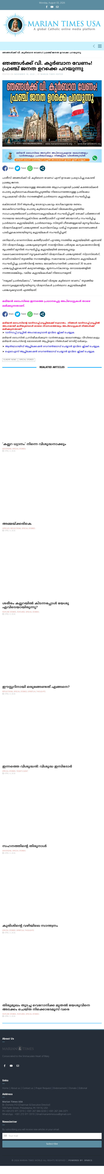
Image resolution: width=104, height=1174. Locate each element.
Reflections (15, 537)
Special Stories (27, 57)
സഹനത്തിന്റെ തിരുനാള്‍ (24, 854)
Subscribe (52, 1152)
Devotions (7, 457)
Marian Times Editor (52, 82)
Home (5, 1096)
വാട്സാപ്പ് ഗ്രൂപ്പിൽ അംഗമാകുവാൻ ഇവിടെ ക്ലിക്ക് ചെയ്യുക (39, 340)
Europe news (10, 368)
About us (15, 1096)
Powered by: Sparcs (80, 1169)
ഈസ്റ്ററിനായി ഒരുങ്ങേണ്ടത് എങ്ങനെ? (36, 695)
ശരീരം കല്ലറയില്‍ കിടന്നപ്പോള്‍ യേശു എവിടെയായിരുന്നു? (35, 614)
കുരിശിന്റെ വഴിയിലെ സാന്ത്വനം (30, 934)
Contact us (27, 1096)
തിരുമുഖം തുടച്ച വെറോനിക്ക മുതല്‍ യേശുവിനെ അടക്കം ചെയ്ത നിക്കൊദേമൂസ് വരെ (46, 1016)
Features (21, 620)
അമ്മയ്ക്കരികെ (17, 532)
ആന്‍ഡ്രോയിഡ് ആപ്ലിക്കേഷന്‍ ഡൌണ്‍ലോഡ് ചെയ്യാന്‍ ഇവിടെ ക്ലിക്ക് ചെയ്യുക (52, 354)
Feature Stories (9, 620)
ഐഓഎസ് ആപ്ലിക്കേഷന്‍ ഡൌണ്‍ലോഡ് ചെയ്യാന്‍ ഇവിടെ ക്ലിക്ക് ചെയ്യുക (50, 359)
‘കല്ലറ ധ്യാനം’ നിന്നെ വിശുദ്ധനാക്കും (34, 452)
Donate (73, 1096)
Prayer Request (43, 1096)
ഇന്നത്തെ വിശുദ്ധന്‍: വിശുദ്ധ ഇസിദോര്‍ (37, 775)
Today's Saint (22, 779)
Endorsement (60, 1096)
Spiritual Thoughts (36, 700)
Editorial (83, 1096)
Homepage (8, 57)
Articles (5, 537)
